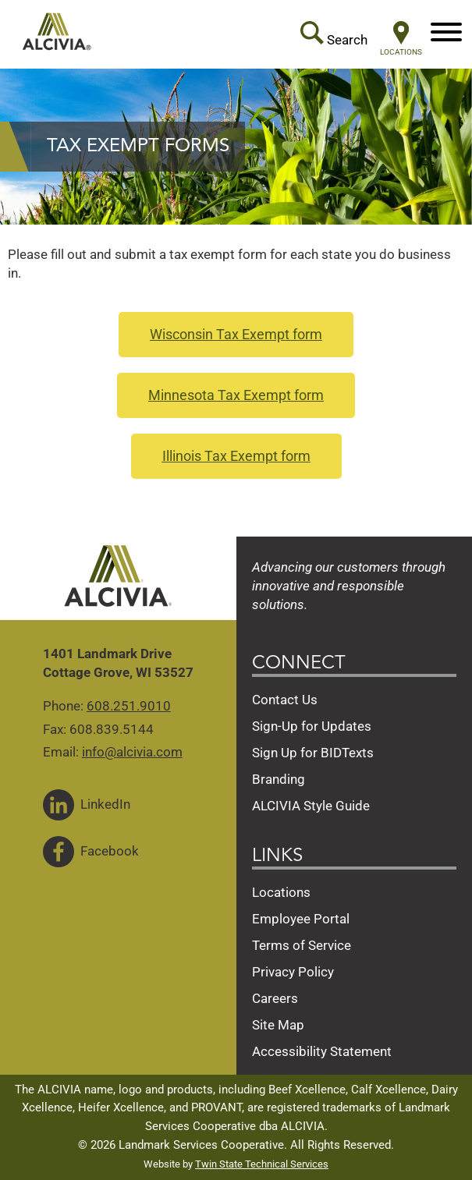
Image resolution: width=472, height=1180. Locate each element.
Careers (275, 998)
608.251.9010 (129, 706)
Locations (281, 892)
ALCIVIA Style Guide (311, 805)
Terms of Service (301, 945)
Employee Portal (301, 919)
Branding (278, 779)
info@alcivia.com (132, 752)
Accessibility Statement (322, 1051)
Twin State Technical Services (261, 1164)
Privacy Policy (293, 972)
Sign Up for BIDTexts (313, 752)
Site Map (278, 1025)
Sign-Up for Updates (311, 726)
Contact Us (285, 699)
